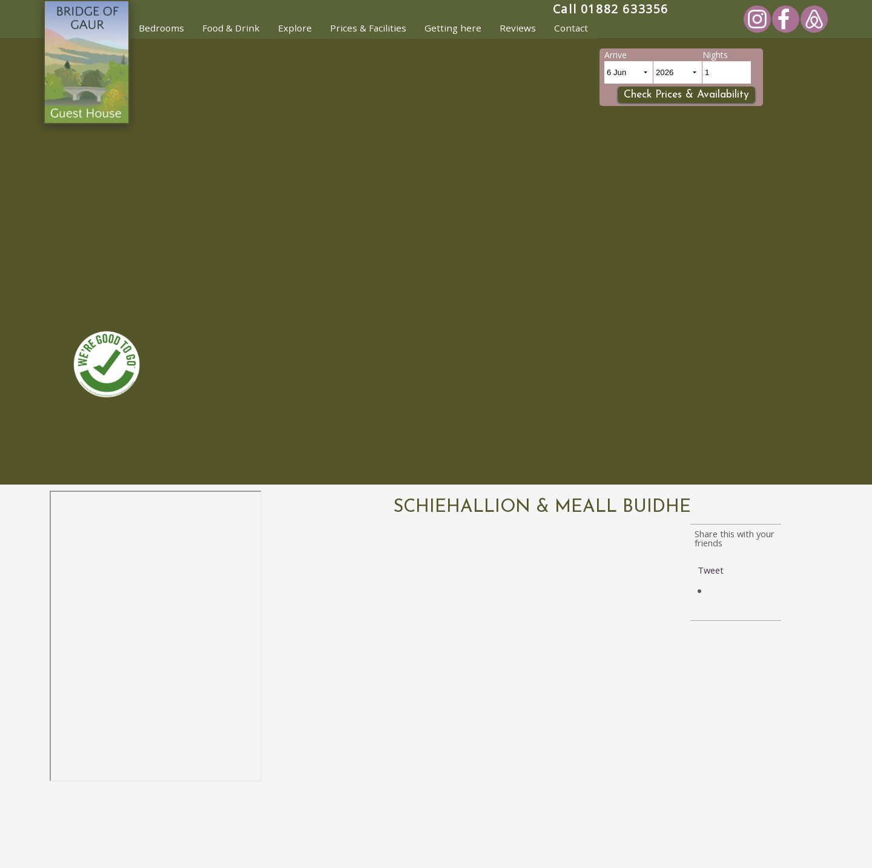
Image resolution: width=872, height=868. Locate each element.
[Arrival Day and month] (628, 72)
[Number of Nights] (726, 72)
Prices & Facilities (368, 28)
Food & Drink (231, 28)
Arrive (615, 55)
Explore (295, 28)
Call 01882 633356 (611, 9)
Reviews (518, 28)
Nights (715, 55)
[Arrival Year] (677, 72)
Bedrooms (161, 28)
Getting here (452, 28)
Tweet (711, 570)
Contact (571, 28)
